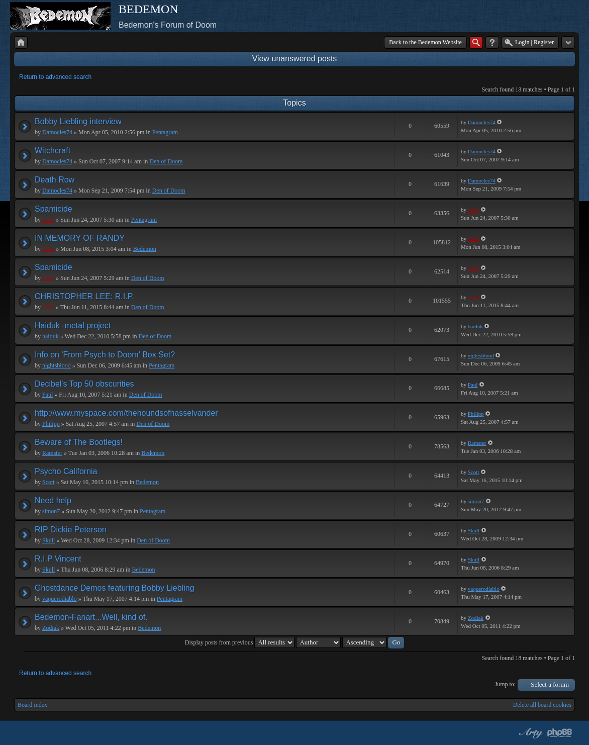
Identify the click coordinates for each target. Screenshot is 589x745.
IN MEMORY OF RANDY (80, 238)
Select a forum (550, 684)
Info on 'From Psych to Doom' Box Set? (105, 354)
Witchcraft (52, 150)
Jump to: (505, 684)
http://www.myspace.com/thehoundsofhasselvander (126, 413)
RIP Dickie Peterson (71, 529)
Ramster (52, 452)
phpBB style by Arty (530, 733)
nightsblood (56, 365)
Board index (32, 704)
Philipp (51, 423)
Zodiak (50, 627)
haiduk (50, 336)
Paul (47, 394)
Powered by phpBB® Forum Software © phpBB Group (560, 733)
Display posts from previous (240, 642)
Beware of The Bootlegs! (79, 442)
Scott (48, 482)
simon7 (51, 511)
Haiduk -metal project (73, 325)
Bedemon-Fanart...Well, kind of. (91, 617)
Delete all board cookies (542, 704)
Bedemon (144, 248)
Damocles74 (57, 132)
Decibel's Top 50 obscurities (84, 384)
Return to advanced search (55, 76)
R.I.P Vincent (58, 558)
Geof (48, 219)
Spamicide (53, 209)
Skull (48, 540)
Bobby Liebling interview (78, 121)
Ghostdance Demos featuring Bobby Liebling (114, 588)
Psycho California (66, 471)
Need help (53, 500)
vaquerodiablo (59, 598)
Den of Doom (165, 161)
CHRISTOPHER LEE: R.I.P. (84, 296)
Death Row (54, 179)
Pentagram (165, 132)
